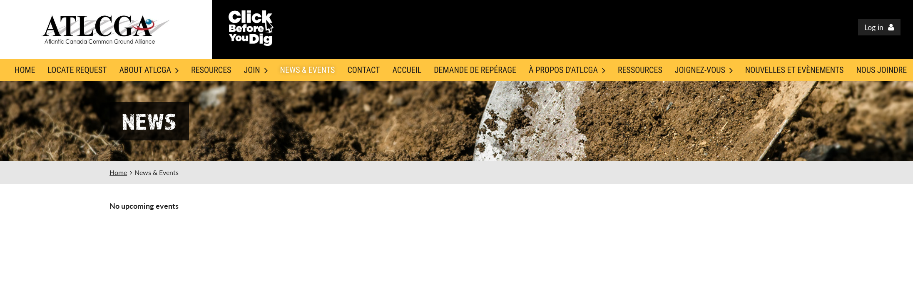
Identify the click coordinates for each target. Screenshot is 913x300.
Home (118, 172)
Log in (873, 27)
